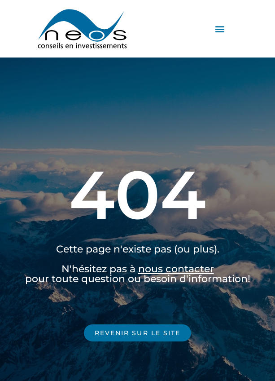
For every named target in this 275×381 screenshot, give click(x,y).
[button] (220, 29)
